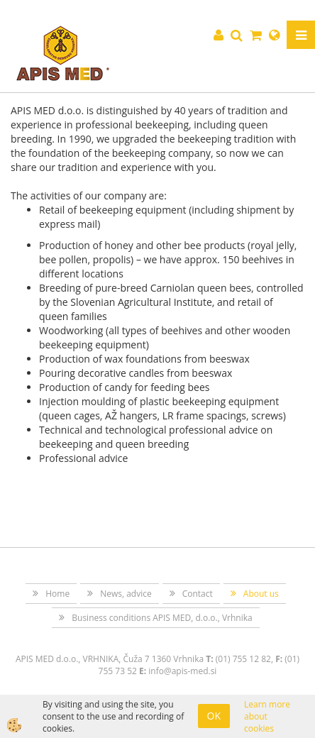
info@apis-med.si (182, 671)
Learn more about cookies (267, 716)
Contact (197, 594)
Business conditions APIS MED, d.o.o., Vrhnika (162, 618)
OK (214, 715)
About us (261, 594)
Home (57, 594)
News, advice (126, 594)
